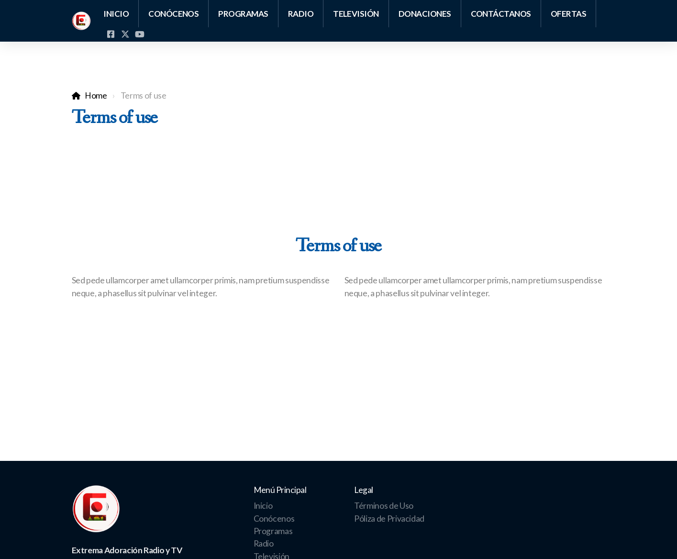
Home (96, 95)
